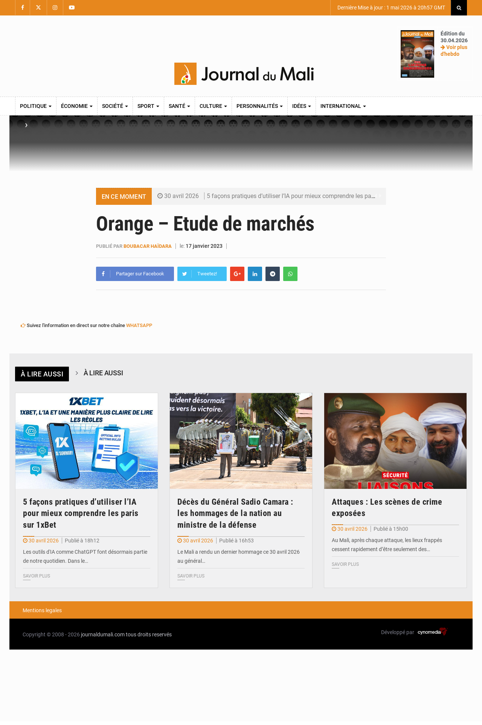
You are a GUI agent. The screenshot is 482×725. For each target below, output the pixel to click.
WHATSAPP (139, 325)
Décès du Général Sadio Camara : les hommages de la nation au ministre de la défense (235, 513)
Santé (179, 106)
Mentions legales (42, 610)
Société (115, 106)
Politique (36, 106)
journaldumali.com (103, 634)
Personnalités (259, 106)
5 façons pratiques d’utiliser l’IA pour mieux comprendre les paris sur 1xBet (305, 196)
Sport (148, 106)
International (343, 106)
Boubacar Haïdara (148, 246)
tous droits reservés (149, 634)
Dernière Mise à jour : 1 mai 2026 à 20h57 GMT (390, 8)
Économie (77, 106)
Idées (301, 106)
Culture (213, 106)
